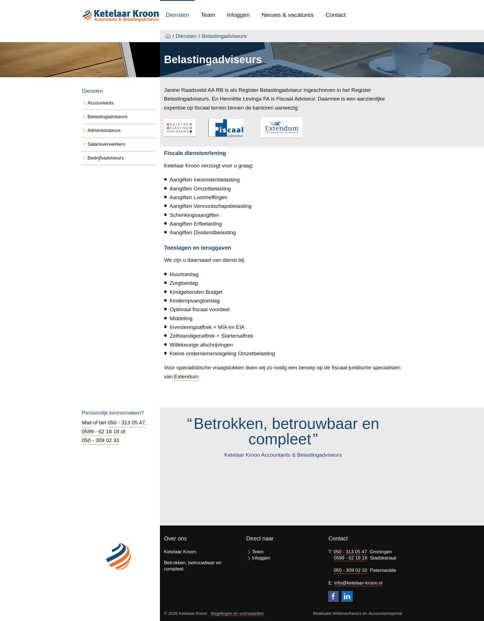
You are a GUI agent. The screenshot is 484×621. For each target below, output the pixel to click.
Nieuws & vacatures (287, 15)
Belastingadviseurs (224, 36)
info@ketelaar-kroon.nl (358, 583)
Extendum (186, 376)
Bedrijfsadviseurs (105, 158)
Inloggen (238, 15)
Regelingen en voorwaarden (237, 613)
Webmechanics (347, 613)
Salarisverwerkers (106, 144)
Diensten (177, 15)
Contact (335, 15)
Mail (87, 423)
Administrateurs (104, 130)
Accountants (100, 103)
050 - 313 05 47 (126, 423)
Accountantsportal (385, 613)
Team (208, 15)
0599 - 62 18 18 (100, 432)
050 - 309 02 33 (100, 440)
